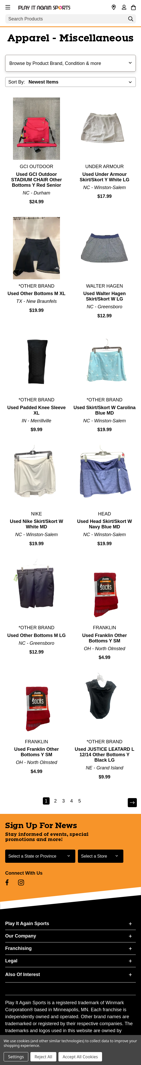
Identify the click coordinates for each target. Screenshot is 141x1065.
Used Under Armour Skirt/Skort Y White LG (104, 177)
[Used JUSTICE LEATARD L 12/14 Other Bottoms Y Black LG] (104, 704)
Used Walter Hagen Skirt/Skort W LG (104, 296)
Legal (11, 960)
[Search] (130, 20)
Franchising (18, 948)
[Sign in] (124, 8)
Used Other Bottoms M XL (36, 293)
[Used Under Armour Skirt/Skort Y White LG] (104, 129)
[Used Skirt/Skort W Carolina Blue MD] (104, 362)
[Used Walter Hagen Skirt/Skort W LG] (104, 248)
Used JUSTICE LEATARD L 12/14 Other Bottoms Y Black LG (104, 755)
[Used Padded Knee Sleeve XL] (36, 362)
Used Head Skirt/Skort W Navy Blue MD (104, 524)
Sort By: (16, 82)
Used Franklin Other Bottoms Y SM (104, 638)
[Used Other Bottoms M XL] (36, 248)
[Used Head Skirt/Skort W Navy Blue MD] (104, 476)
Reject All (43, 1057)
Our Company (20, 936)
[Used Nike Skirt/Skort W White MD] (36, 476)
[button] (7, 6)
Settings (16, 1057)
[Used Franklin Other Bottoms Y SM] (104, 590)
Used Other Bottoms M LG (36, 635)
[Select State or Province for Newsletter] (40, 856)
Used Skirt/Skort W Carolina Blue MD (104, 410)
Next (132, 802)
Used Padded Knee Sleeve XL (36, 410)
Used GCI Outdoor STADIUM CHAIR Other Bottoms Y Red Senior (36, 180)
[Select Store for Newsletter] (100, 856)
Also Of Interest (22, 974)
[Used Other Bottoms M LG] (36, 590)
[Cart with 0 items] (133, 7)
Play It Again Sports (27, 923)
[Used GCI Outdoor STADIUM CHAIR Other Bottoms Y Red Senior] (36, 129)
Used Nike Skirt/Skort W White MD (36, 524)
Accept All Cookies (80, 1057)
